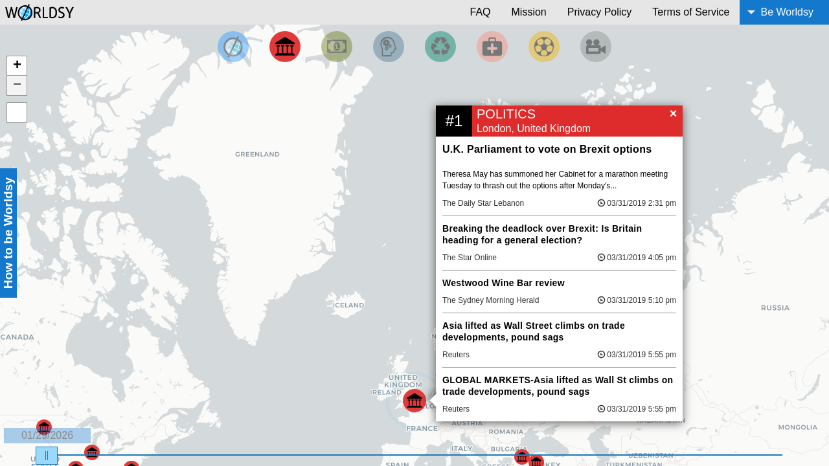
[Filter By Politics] (285, 46)
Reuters (456, 354)
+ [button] (17, 66)
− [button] (17, 85)
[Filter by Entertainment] (595, 46)
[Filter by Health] (492, 46)
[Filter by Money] (336, 46)
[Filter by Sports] (544, 46)
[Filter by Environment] (440, 46)
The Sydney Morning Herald (490, 300)
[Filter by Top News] (233, 46)
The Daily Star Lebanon (483, 203)
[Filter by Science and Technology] (388, 46)
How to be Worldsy (8, 233)
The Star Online (469, 257)
